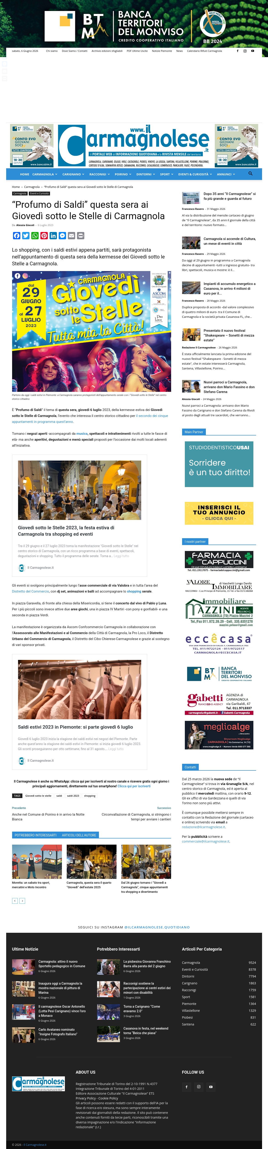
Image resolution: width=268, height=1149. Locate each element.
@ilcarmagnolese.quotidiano (157, 927)
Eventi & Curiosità (195, 174)
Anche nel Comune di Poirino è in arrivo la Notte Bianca (48, 816)
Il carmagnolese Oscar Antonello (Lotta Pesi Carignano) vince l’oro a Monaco (62, 1011)
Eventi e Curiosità (39, 193)
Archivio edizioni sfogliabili (107, 51)
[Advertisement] (134, 88)
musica (82, 434)
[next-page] (22, 901)
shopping (134, 591)
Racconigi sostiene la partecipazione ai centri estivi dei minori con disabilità (147, 988)
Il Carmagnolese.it (35, 1145)
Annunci (226, 174)
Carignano (73, 174)
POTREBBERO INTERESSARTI (36, 835)
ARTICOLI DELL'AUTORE (79, 835)
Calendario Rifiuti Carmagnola (204, 51)
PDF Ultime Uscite (137, 51)
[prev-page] (15, 901)
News (179, 51)
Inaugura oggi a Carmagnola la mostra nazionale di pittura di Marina (60, 988)
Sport (166, 174)
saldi (59, 795)
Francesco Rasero (193, 209)
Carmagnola (45, 174)
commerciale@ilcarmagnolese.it (205, 841)
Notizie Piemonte (162, 51)
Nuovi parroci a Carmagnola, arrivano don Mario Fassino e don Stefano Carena (229, 387)
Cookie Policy (108, 1098)
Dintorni (145, 174)
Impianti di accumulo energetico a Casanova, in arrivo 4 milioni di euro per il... (230, 288)
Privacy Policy (86, 1098)
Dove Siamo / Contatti (75, 51)
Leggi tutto (121, 556)
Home (24, 174)
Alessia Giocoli (25, 225)
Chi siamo (52, 51)
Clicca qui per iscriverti (134, 786)
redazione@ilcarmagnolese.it (203, 827)
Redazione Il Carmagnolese (199, 347)
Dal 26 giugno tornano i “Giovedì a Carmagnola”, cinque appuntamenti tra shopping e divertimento (144, 887)
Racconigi (99, 174)
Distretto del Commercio (30, 591)
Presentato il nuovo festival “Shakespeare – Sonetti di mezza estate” (229, 335)
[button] (250, 174)
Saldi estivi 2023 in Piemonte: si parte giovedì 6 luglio (75, 727)
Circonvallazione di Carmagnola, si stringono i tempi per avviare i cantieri (136, 816)
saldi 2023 (73, 795)
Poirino (123, 174)
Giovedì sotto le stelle (38, 795)
